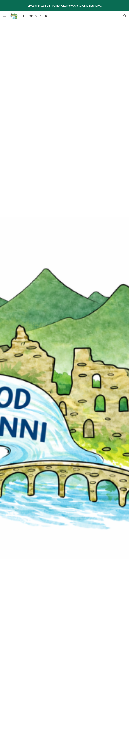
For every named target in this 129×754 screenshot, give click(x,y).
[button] (4, 15)
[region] (64, 5)
